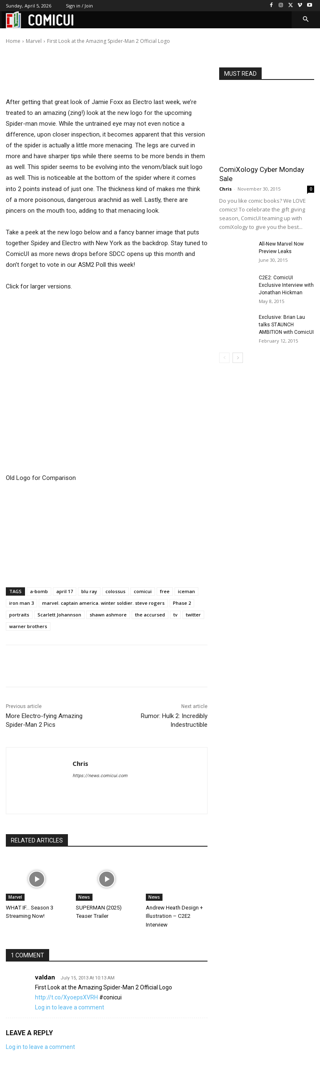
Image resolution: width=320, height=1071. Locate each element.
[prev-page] (224, 358)
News (84, 897)
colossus (115, 591)
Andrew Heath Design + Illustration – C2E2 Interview (174, 916)
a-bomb (39, 591)
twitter (193, 614)
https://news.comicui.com (100, 775)
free (165, 591)
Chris (36, 35)
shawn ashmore (108, 614)
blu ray (89, 591)
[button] (306, 19)
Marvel (15, 897)
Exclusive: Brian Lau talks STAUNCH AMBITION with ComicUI (286, 324)
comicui (143, 591)
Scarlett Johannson (59, 614)
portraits (19, 614)
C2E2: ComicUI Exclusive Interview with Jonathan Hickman (286, 285)
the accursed (150, 614)
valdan (45, 977)
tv (175, 614)
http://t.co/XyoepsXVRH (66, 997)
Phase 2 (182, 603)
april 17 (64, 591)
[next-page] (237, 358)
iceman (186, 591)
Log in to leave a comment (69, 1007)
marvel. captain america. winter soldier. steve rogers (103, 603)
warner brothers (28, 626)
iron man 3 (21, 603)
